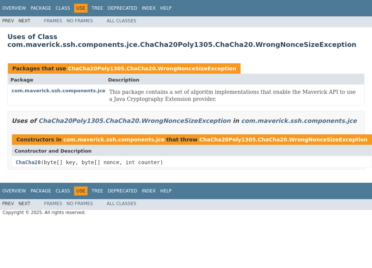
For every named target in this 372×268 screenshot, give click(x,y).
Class (62, 8)
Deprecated (122, 8)
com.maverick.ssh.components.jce (58, 90)
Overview (14, 8)
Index (149, 8)
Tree (97, 8)
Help (166, 8)
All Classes (121, 20)
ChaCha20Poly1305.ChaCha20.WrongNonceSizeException (152, 68)
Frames (53, 20)
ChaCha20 (28, 162)
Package (41, 8)
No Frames (80, 20)
